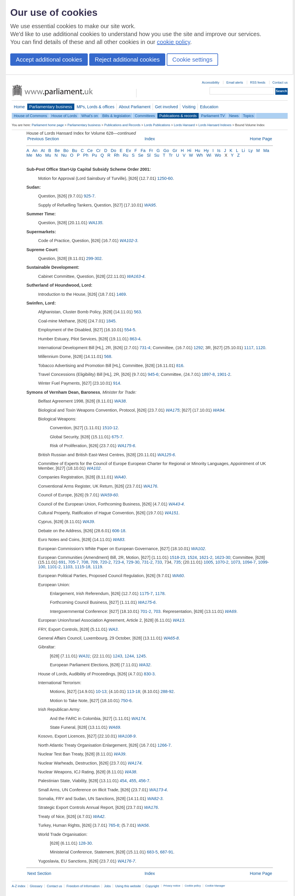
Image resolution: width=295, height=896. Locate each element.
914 (116, 383)
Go (166, 150)
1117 (249, 347)
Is (218, 150)
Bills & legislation (116, 116)
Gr (175, 150)
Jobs (107, 886)
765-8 (113, 825)
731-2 (147, 562)
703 (157, 611)
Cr (98, 150)
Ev (128, 150)
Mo (39, 155)
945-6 (153, 374)
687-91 (166, 852)
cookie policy (173, 42)
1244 (129, 656)
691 (62, 562)
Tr (171, 155)
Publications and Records (122, 125)
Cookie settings (192, 59)
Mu (48, 155)
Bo (66, 150)
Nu (63, 155)
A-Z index (19, 886)
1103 (68, 566)
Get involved (166, 106)
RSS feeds (257, 82)
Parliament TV (213, 116)
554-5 (129, 329)
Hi (189, 150)
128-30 (85, 843)
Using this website (128, 886)
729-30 (132, 562)
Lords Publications (157, 125)
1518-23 (177, 557)
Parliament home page (48, 125)
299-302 (94, 258)
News (234, 116)
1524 (192, 557)
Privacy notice (171, 885)
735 (177, 562)
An (35, 150)
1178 (159, 593)
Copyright (152, 886)
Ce (89, 150)
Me (29, 155)
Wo (218, 155)
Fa (143, 150)
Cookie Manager (215, 885)
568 (107, 356)
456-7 (144, 780)
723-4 (118, 562)
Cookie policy (193, 885)
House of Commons (30, 116)
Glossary (36, 886)
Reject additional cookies (127, 59)
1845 (110, 321)
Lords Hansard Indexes (214, 125)
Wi (208, 155)
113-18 (133, 691)
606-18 (118, 530)
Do (113, 150)
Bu (74, 150)
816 (179, 365)
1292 (198, 347)
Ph (85, 155)
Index (149, 138)
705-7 (73, 562)
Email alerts (234, 82)
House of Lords (64, 116)
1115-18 (82, 566)
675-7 (117, 437)
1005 (208, 562)
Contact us (280, 82)
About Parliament (135, 106)
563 (137, 312)
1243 (117, 656)
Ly (250, 150)
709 (93, 562)
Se (141, 155)
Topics (248, 116)
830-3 (149, 674)
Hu (197, 150)
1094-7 (249, 562)
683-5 (152, 852)
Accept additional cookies (49, 59)
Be (57, 150)
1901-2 (223, 374)
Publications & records (178, 116)
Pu (94, 155)
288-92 (167, 691)
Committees (145, 116)
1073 (235, 562)
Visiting (188, 106)
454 (123, 780)
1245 (141, 656)
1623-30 (222, 557)
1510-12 (110, 427)
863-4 (135, 339)
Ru (125, 155)
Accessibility (210, 82)
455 (132, 780)
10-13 (101, 691)
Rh (116, 155)
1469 (121, 294)
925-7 (89, 196)
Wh (199, 155)
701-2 (145, 611)
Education (209, 106)
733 (158, 562)
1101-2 (54, 566)
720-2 (105, 562)
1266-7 (164, 745)
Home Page (261, 138)
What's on (89, 116)
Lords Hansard (184, 125)
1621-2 (206, 557)
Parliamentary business (50, 106)
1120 (260, 347)
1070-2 (221, 562)
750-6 (126, 700)
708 (84, 562)
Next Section (39, 873)
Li (243, 150)
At (43, 150)
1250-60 (165, 178)
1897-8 (208, 374)
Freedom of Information (83, 886)
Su (156, 155)
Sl (149, 155)
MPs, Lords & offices (95, 106)
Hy (206, 150)
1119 (97, 566)
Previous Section (43, 138)
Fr (151, 150)
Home (19, 106)
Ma (266, 150)
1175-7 (146, 593)
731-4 (145, 347)
